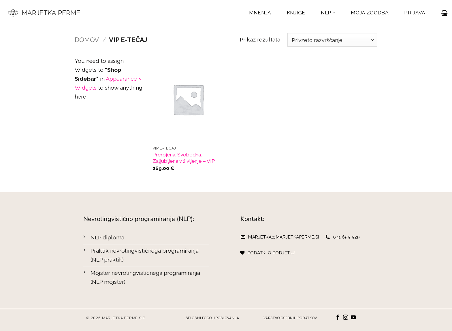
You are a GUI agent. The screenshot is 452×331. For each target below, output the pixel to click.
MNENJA (260, 13)
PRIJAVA (414, 13)
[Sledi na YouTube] (353, 318)
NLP (328, 13)
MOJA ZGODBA (370, 13)
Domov (87, 39)
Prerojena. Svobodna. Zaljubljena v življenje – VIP (183, 158)
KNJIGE (296, 13)
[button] (444, 13)
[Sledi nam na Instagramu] (345, 318)
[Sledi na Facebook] (337, 318)
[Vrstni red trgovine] (332, 40)
